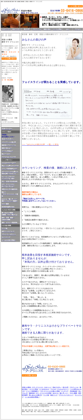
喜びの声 (65, 387)
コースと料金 (33, 389)
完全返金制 (73, 391)
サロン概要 (73, 393)
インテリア (64, 391)
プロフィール (74, 387)
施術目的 (32, 393)
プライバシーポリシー (66, 395)
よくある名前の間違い (32, 397)
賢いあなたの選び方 (35, 395)
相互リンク (53, 395)
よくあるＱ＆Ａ (44, 389)
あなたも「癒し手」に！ (60, 393)
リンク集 (46, 395)
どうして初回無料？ (32, 391)
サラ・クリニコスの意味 (43, 393)
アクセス (53, 389)
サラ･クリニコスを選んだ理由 (50, 391)
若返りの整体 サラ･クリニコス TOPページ (36, 387)
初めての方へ (57, 387)
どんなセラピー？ (63, 389)
